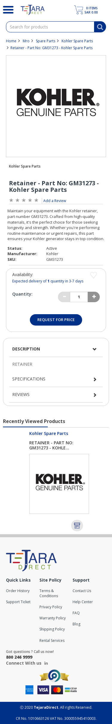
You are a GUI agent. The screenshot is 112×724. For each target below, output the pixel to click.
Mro (26, 40)
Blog (76, 624)
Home (11, 40)
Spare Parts (45, 40)
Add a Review (54, 200)
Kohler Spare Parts (77, 40)
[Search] (6, 9)
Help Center (83, 601)
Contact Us (82, 590)
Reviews (21, 394)
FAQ (76, 612)
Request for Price (56, 319)
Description (26, 349)
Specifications (28, 379)
